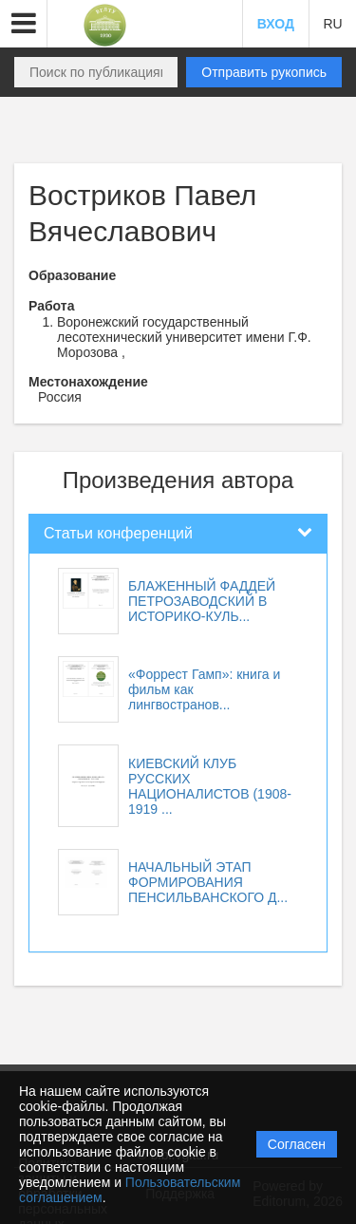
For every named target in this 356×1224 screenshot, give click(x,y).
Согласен (297, 1144)
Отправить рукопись (264, 72)
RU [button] (332, 23)
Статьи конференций (118, 533)
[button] (23, 23)
